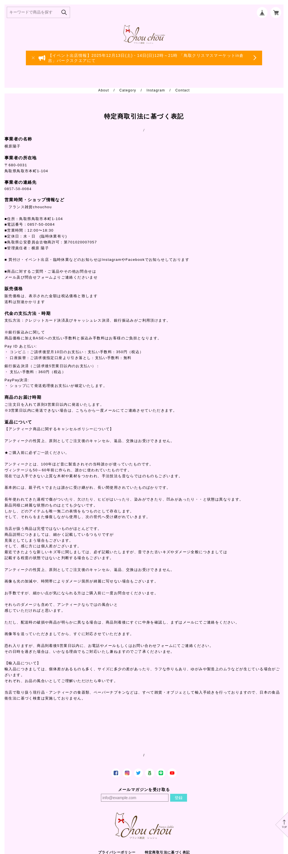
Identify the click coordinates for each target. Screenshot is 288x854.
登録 (179, 797)
